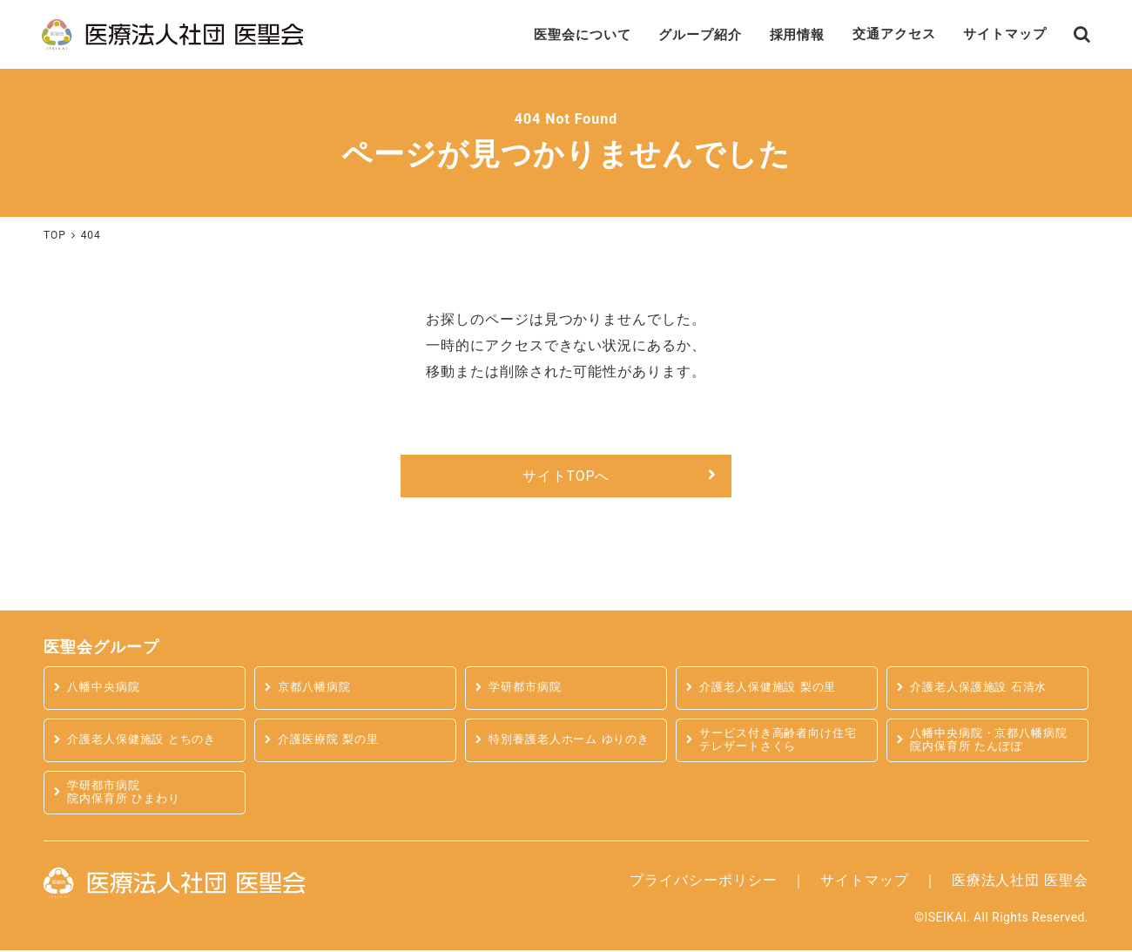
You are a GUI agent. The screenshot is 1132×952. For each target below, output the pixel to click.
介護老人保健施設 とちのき (142, 741)
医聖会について (555, 34)
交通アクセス (883, 34)
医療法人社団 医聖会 (1019, 881)
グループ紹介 (679, 34)
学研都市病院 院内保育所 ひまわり (123, 793)
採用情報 (781, 34)
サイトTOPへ (566, 477)
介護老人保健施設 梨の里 (768, 689)
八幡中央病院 (103, 689)
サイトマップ (998, 34)
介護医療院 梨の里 (328, 741)
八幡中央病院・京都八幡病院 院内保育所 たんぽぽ (989, 741)
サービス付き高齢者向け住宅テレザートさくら (778, 741)
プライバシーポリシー (704, 881)
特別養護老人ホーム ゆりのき (569, 741)
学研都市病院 (525, 689)
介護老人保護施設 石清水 (979, 689)
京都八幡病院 (314, 689)
